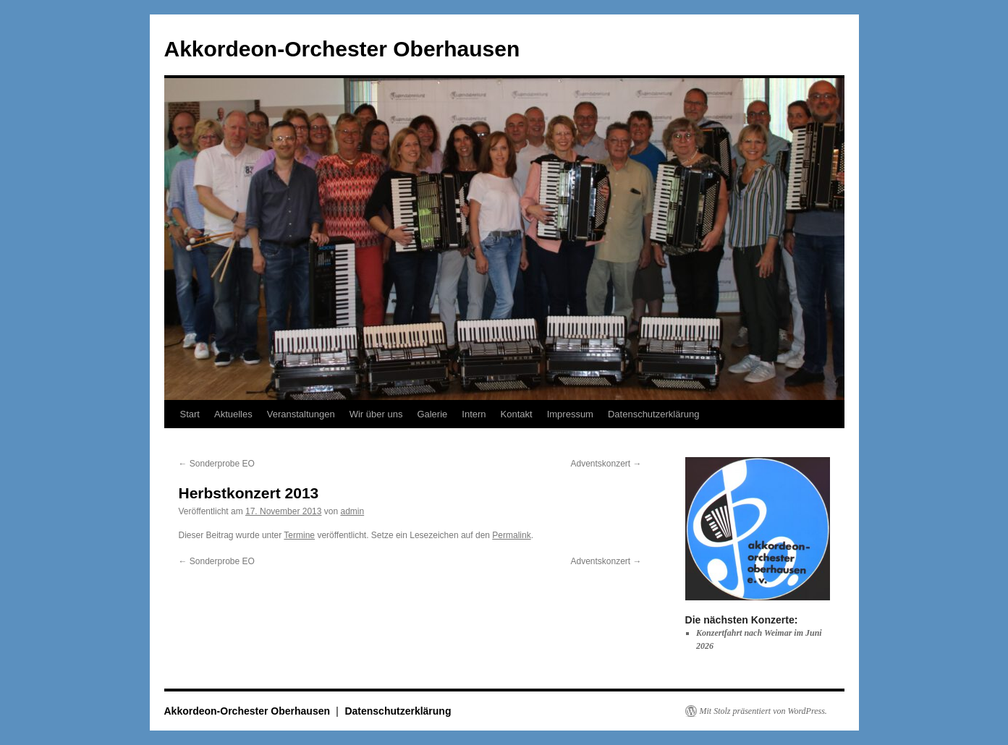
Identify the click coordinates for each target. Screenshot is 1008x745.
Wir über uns (376, 414)
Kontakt (517, 414)
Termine (299, 535)
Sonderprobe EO (217, 464)
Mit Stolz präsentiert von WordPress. (763, 711)
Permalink (511, 535)
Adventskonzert (605, 464)
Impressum (570, 414)
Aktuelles (233, 414)
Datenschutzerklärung (653, 414)
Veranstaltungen (301, 414)
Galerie (432, 414)
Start (190, 414)
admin (352, 511)
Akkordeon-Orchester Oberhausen (342, 49)
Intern (474, 414)
